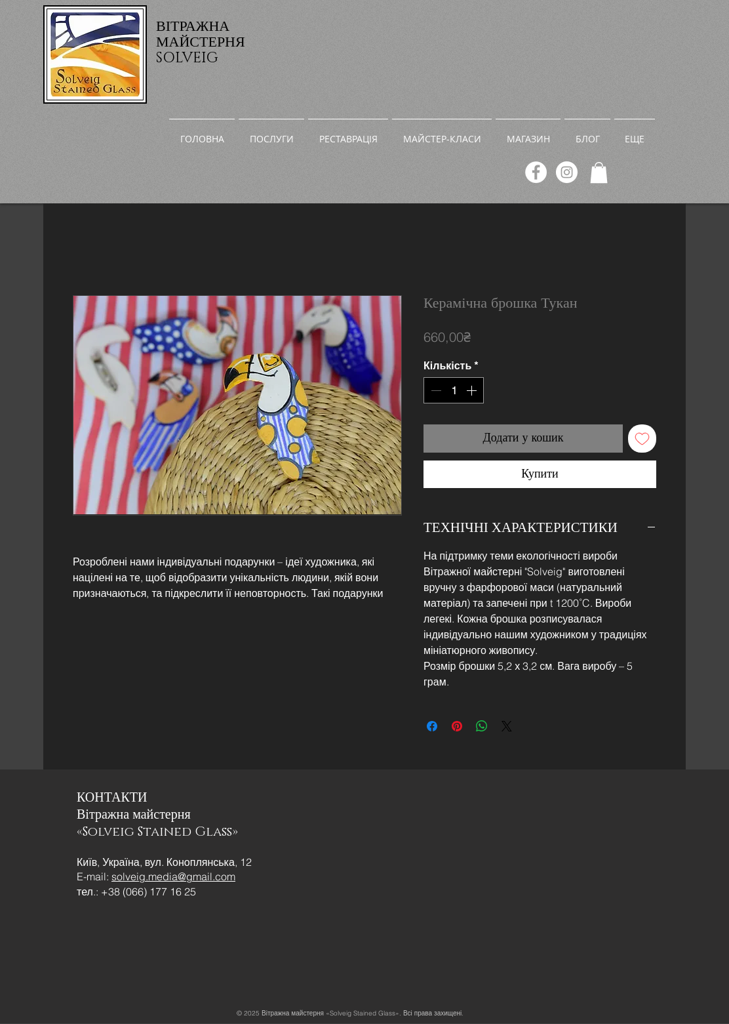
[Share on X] (507, 726)
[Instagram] (567, 172)
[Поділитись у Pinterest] (457, 726)
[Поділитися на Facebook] (432, 726)
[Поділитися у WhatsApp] (482, 726)
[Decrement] (434, 390)
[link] (599, 172)
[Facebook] (536, 172)
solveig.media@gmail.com (173, 876)
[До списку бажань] (642, 438)
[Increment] (472, 390)
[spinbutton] (453, 390)
